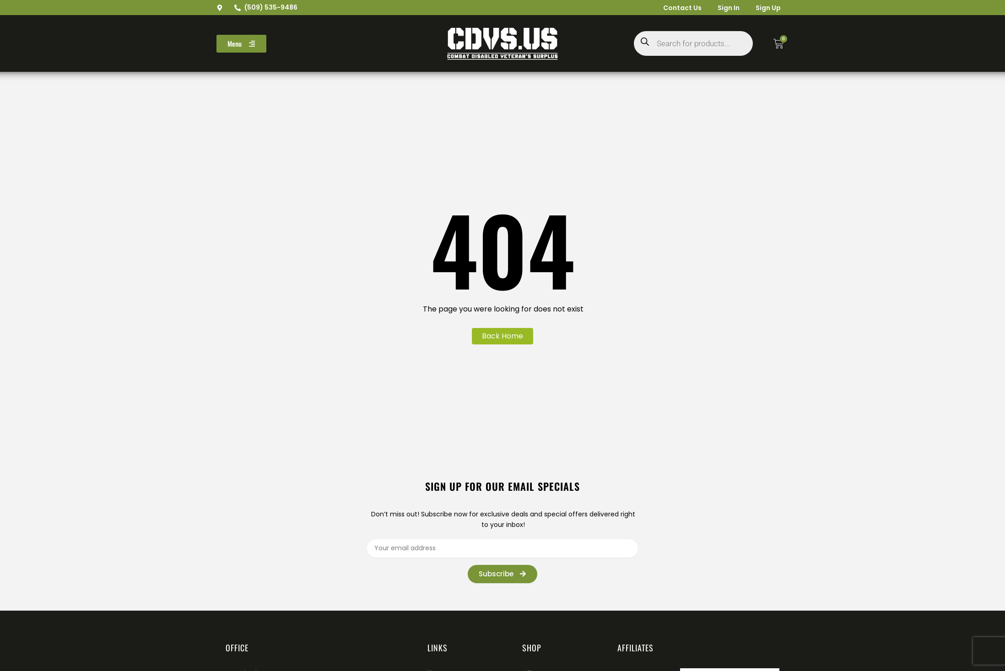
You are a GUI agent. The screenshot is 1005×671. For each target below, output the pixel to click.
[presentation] (669, 576)
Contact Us (676, 7)
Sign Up (766, 7)
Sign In (725, 7)
